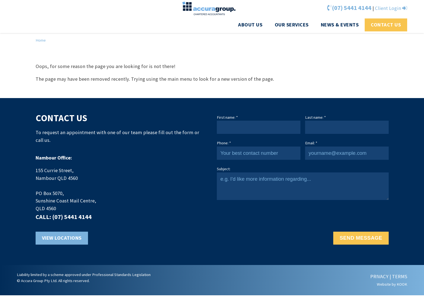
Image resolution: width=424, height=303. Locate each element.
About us (250, 24)
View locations (62, 238)
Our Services (292, 24)
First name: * (227, 117)
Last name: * (315, 117)
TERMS (399, 276)
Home (41, 40)
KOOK (402, 284)
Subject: (223, 168)
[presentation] (259, 215)
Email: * (311, 142)
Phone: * (224, 142)
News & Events (340, 24)
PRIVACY (379, 276)
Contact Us (386, 24)
